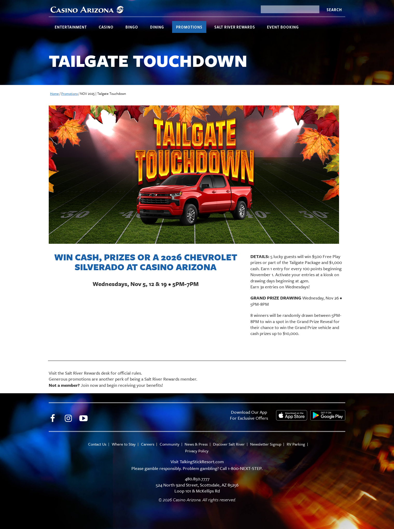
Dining (157, 27)
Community (169, 444)
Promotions (189, 27)
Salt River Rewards (234, 27)
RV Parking (296, 444)
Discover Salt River (229, 444)
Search (334, 9)
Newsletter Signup (266, 444)
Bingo (131, 27)
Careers (147, 444)
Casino (106, 27)
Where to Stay (124, 444)
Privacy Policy (196, 451)
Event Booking (283, 27)
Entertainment (71, 27)
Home (54, 93)
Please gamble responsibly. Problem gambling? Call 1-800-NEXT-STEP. (197, 468)
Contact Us (97, 444)
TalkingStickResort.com (202, 461)
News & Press (196, 444)
